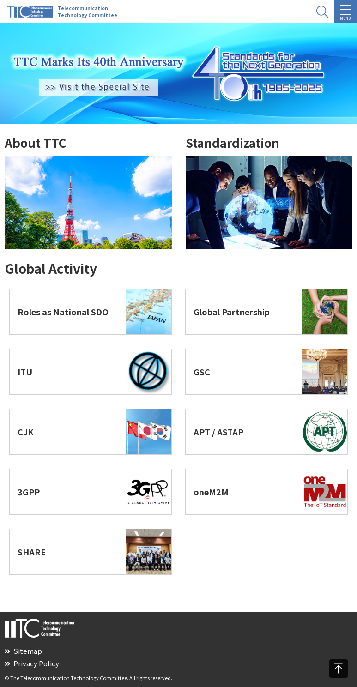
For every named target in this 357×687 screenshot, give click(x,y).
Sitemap (23, 651)
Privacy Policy (32, 663)
